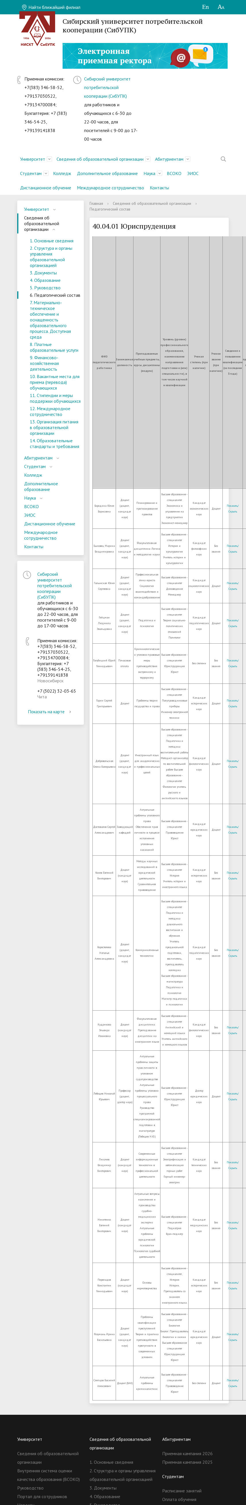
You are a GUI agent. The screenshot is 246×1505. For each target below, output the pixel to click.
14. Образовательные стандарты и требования (54, 443)
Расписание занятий (182, 1491)
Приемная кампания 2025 (187, 1462)
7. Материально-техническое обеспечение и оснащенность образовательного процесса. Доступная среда (50, 320)
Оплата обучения (179, 1499)
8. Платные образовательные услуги (54, 347)
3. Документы (43, 273)
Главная (96, 203)
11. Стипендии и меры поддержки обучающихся (55, 398)
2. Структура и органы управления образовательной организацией (51, 256)
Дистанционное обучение (45, 187)
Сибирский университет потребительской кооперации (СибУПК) (107, 87)
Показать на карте (50, 711)
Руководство (30, 1488)
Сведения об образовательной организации (100, 159)
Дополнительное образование (107, 173)
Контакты (159, 187)
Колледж (62, 173)
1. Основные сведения (51, 240)
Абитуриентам (169, 159)
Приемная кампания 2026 (187, 1453)
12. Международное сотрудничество (50, 411)
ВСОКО (174, 173)
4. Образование (45, 280)
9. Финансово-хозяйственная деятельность (44, 363)
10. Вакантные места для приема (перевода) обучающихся (55, 382)
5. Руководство (45, 287)
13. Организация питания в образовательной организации (54, 427)
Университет (32, 159)
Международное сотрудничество (110, 187)
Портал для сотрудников (42, 1496)
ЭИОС (193, 173)
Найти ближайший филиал (51, 7)
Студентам (31, 173)
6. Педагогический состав (55, 295)
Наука (149, 173)
